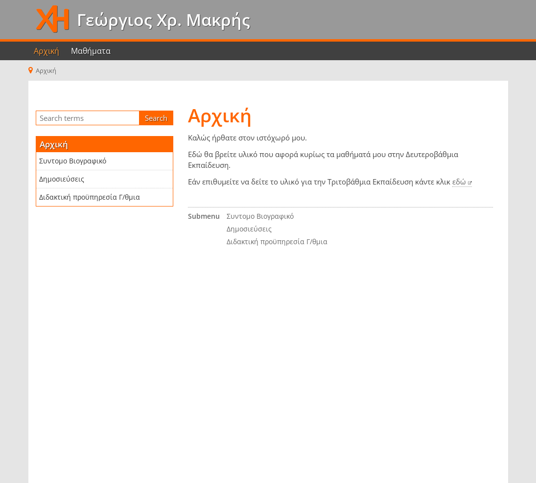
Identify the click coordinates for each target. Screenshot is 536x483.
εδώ (459, 181)
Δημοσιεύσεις (61, 179)
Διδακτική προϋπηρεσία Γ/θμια (89, 197)
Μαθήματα (91, 51)
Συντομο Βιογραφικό (72, 161)
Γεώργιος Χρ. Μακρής (161, 19)
